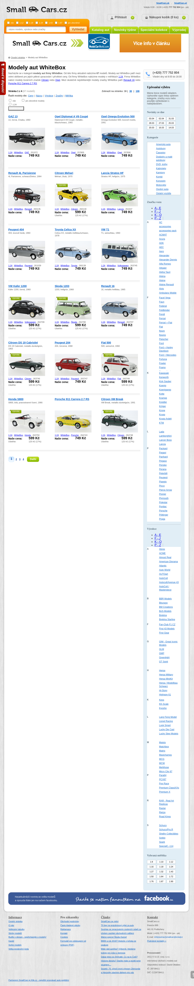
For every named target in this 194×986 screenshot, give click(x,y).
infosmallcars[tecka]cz (168, 937)
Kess (161, 700)
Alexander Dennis (168, 259)
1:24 (41, 23)
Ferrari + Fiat (165, 322)
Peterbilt (163, 473)
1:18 (31, 23)
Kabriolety (161, 168)
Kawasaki (164, 373)
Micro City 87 (165, 771)
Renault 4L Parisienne (22, 173)
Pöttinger (163, 515)
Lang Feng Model (168, 717)
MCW (162, 763)
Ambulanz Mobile (167, 293)
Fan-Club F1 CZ (167, 624)
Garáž (11, 941)
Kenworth (164, 377)
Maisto (162, 742)
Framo (162, 367)
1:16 (151, 867)
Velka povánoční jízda (18, 949)
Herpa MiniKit (166, 678)
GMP (161, 653)
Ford (161, 343)
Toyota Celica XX (65, 229)
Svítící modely (15, 945)
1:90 (171, 881)
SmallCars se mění (110, 921)
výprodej (62, 185)
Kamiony (160, 172)
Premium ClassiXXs (169, 787)
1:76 (151, 881)
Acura (162, 239)
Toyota (74, 265)
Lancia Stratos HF (112, 173)
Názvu (39, 95)
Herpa (162, 670)
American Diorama (168, 561)
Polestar (163, 502)
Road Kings (165, 816)
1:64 (161, 876)
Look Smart (165, 725)
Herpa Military (166, 674)
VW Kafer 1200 (17, 286)
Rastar (162, 808)
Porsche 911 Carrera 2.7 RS (22, 83)
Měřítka (69, 95)
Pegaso (163, 461)
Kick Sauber (165, 381)
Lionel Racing (166, 721)
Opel (57, 80)
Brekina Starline (167, 619)
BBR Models (165, 598)
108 (137, 91)
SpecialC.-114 (166, 846)
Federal (163, 306)
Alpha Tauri (164, 272)
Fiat (119, 378)
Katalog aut (100, 30)
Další (33, 459)
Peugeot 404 (16, 229)
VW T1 (105, 229)
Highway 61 (165, 694)
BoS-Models (165, 611)
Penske (163, 465)
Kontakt (63, 933)
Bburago (163, 603)
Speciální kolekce (154, 30)
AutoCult (163, 578)
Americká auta (163, 144)
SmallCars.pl (180, 3)
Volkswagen (123, 265)
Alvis (161, 288)
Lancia (121, 209)
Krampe (163, 398)
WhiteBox (18, 152)
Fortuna (163, 359)
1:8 (151, 862)
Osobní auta (162, 189)
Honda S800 (15, 399)
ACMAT (163, 234)
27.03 (161, 123)
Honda (28, 435)
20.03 (151, 127)
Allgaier (163, 268)
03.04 (151, 118)
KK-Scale (164, 704)
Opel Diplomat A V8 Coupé (71, 116)
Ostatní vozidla (163, 193)
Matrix (162, 750)
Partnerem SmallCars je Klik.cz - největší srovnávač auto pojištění (38, 980)
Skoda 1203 (62, 286)
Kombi (159, 176)
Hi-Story (163, 690)
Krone (162, 410)
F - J (158, 211)
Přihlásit (121, 17)
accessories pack (167, 230)
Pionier (162, 494)
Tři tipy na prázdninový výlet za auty (117, 925)
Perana (162, 469)
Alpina (162, 276)
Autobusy (161, 148)
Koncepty (161, 181)
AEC (161, 247)
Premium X (164, 792)
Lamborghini (165, 436)
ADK (161, 243)
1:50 (151, 876)
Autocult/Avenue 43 (169, 582)
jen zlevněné (74, 23)
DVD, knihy (161, 164)
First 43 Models (167, 628)
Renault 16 (129, 80)
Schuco (163, 825)
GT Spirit (163, 661)
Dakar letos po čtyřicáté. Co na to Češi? (119, 957)
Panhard (163, 456)
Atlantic (162, 565)
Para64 (162, 775)
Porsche (75, 435)
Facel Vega (164, 297)
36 (130, 91)
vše (12, 23)
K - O (158, 215)
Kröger (162, 406)
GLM (161, 649)
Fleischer (163, 339)
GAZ (27, 152)
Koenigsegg (165, 389)
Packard (163, 448)
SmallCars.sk (162, 3)
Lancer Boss (165, 440)
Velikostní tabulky (16, 929)
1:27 (151, 871)
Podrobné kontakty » (156, 941)
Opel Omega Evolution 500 (118, 116)
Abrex (162, 549)
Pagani (162, 452)
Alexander (164, 255)
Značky (59, 95)
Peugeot (28, 265)
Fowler (162, 363)
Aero (161, 251)
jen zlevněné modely (34, 101)
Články (105, 917)
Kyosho (163, 708)
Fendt (162, 314)
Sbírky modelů (15, 933)
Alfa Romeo (165, 264)
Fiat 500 (106, 342)
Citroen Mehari (64, 173)
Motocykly (161, 185)
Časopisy (160, 152)
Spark (162, 842)
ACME (162, 553)
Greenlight (164, 657)
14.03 (171, 127)
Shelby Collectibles (168, 833)
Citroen (45, 80)
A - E (158, 208)
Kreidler (163, 402)
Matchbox (164, 746)
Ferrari (162, 318)
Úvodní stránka (18, 57)
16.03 (161, 127)
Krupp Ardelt (165, 418)
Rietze (162, 812)
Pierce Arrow (165, 490)
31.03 (171, 118)
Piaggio (163, 481)
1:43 (50, 23)
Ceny (30, 95)
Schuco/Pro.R (166, 829)
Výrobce (49, 95)
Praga (162, 519)
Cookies (64, 937)
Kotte (161, 394)
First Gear (164, 633)
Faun (161, 302)
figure (162, 331)
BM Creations (166, 607)
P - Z (158, 218)
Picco (162, 486)
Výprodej (179, 30)
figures (162, 335)
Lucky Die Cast (166, 729)
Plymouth (164, 498)
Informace (15, 917)
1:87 (60, 23)
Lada (161, 431)
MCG (161, 759)
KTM (161, 423)
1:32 (161, 871)
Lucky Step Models (168, 733)
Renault (28, 209)
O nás (11, 925)
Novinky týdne (125, 30)
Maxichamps (165, 755)
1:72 (171, 876)
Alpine (162, 280)
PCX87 (162, 779)
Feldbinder (164, 310)
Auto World (164, 570)
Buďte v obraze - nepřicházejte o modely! (27, 937)
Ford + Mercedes (167, 355)
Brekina (163, 615)
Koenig (162, 385)
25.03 (171, 123)
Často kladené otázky (70, 925)
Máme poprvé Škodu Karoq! (114, 937)
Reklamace (65, 929)
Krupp (162, 414)
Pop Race (164, 783)
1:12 (21, 23)
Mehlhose (164, 767)
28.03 (151, 123)
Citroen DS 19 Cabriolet (23, 342)
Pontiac (163, 506)
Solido (162, 838)
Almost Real (165, 557)
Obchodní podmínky (69, 921)
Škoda (74, 322)
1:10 (161, 862)
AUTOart (163, 574)
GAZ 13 (13, 116)
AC (160, 222)
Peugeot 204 (62, 342)
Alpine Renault (166, 284)
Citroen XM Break (112, 399)
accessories (165, 226)
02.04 (161, 118)
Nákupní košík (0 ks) (164, 17)
